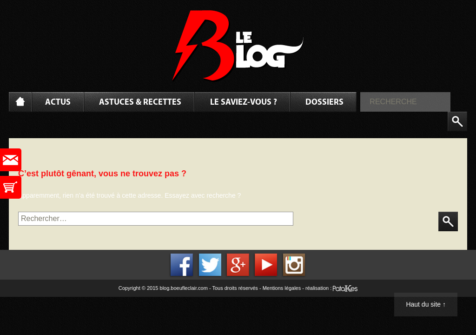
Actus (58, 102)
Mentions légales (282, 288)
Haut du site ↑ (426, 304)
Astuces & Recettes (140, 102)
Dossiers (324, 102)
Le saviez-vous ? (243, 102)
